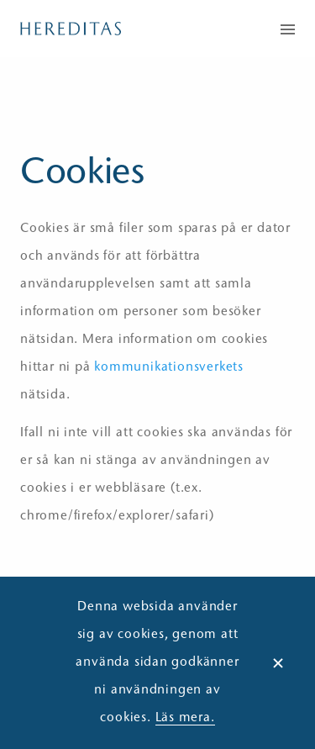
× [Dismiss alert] (278, 663)
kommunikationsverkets (169, 367)
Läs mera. (185, 718)
